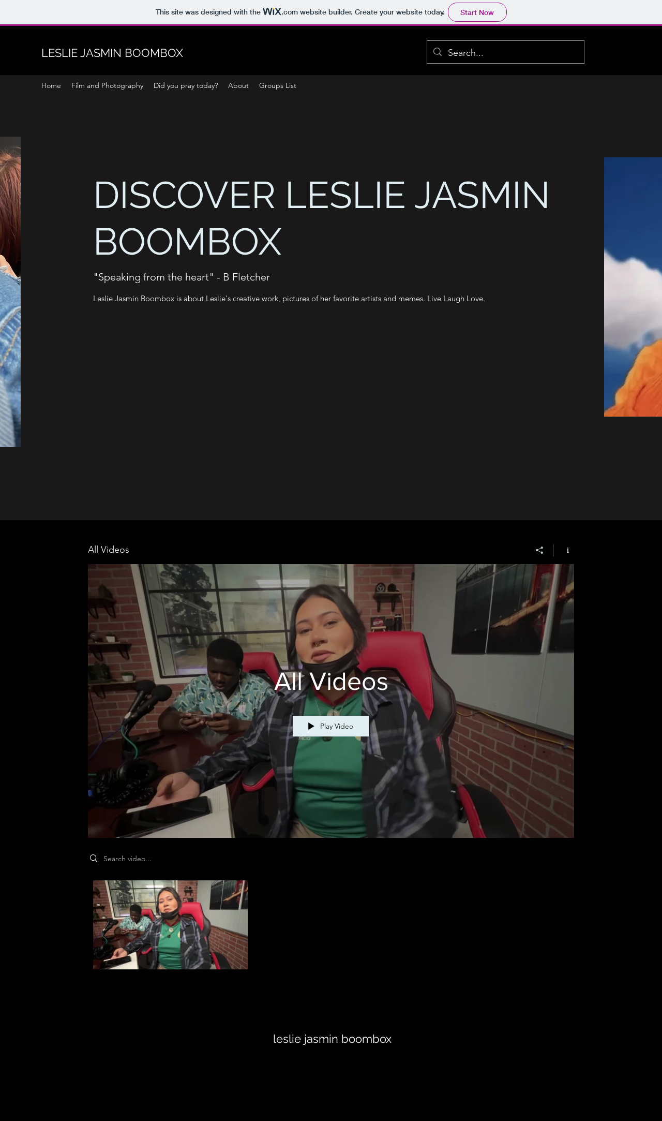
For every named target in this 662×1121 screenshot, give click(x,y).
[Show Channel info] (564, 550)
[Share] (539, 550)
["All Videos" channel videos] (331, 927)
